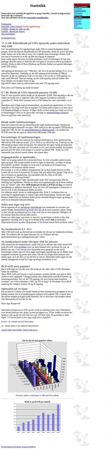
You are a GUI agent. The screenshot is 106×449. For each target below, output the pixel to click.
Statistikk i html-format (11, 26)
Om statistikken (8, 34)
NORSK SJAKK (21, 447)
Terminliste (78, 28)
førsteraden (78, 13)
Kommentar (6, 24)
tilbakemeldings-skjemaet (57, 113)
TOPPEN (31, 447)
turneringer (78, 15)
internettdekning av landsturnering (39, 130)
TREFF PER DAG (30, 330)
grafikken (22, 247)
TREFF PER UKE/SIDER (12, 330)
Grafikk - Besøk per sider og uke (15, 29)
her (33, 81)
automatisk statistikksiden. (37, 18)
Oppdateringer (80, 11)
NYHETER (6, 447)
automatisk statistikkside (30, 207)
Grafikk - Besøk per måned (13, 31)
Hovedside (78, 9)
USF (75, 26)
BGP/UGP (78, 19)
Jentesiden (78, 24)
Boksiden (77, 21)
